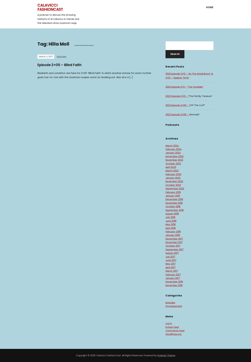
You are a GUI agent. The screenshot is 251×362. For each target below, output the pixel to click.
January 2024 (173, 152)
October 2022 (173, 185)
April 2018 (171, 228)
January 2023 (173, 177)
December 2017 (174, 238)
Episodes (61, 56)
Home (209, 7)
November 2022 (174, 181)
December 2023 (174, 156)
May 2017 (171, 263)
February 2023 (173, 174)
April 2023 (171, 167)
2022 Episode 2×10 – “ (177, 96)
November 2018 (174, 203)
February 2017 (173, 274)
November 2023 (174, 160)
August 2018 (172, 213)
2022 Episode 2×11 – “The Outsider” (184, 86)
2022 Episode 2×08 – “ (178, 114)
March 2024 (172, 145)
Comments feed (175, 330)
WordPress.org (173, 334)
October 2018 (173, 206)
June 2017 (171, 260)
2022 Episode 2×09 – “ (178, 105)
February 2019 (173, 192)
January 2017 (173, 278)
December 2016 (174, 281)
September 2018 (175, 210)
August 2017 (172, 253)
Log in (169, 323)
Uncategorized (174, 306)
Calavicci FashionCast (50, 7)
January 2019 (173, 195)
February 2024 (174, 149)
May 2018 (171, 224)
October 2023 (173, 163)
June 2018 (171, 221)
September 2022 (175, 188)
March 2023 (172, 170)
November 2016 (174, 285)
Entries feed (172, 327)
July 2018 (170, 217)
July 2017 (170, 256)
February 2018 (173, 231)
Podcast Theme (166, 355)
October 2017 (173, 245)
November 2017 (174, 242)
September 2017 (175, 249)
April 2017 (171, 267)
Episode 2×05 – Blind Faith (61, 64)
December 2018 (174, 199)
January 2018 (173, 235)
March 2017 (172, 271)
